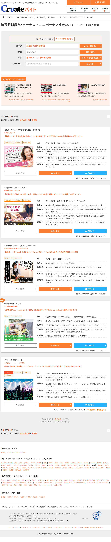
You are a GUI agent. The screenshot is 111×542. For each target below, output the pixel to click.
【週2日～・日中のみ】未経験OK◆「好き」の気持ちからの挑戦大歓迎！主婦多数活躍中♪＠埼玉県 (41, 252)
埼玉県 (22, 497)
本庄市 (9, 465)
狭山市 (31, 465)
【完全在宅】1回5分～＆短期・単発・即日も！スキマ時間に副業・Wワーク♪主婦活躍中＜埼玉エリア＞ (42, 194)
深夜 (20, 485)
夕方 (15, 485)
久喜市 (11, 467)
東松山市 (16, 465)
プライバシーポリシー (49, 527)
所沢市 (99, 463)
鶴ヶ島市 (58, 467)
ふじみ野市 (79, 467)
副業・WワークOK (103, 480)
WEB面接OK (91, 480)
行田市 (93, 463)
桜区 (45, 463)
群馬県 (16, 497)
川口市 (86, 463)
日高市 (65, 467)
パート (50, 485)
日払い (30, 482)
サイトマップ (26, 527)
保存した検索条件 (73, 10)
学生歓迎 (59, 482)
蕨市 (75, 465)
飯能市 (105, 463)
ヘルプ (61, 527)
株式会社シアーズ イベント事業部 (14, 363)
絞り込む (90, 64)
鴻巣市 (44, 465)
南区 (56, 463)
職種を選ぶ (90, 52)
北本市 (17, 467)
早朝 (3, 485)
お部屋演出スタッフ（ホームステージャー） (20, 246)
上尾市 (57, 465)
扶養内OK (72, 480)
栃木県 (9, 497)
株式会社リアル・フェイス (12, 190)
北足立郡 (94, 467)
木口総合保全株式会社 (10, 306)
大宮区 (26, 463)
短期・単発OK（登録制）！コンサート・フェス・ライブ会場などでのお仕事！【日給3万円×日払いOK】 (43, 366)
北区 (20, 463)
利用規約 (36, 527)
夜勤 (35, 485)
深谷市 (51, 465)
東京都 (35, 497)
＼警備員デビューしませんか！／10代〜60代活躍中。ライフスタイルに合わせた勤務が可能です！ (40, 310)
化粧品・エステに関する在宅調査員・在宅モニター (23, 130)
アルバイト (42, 485)
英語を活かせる (8, 482)
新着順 (34, 120)
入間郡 (101, 467)
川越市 (73, 463)
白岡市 (87, 467)
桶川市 (5, 467)
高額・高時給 (11, 480)
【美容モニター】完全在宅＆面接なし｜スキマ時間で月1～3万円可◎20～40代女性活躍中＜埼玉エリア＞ (43, 136)
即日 (60, 480)
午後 (30, 485)
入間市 (88, 465)
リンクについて (14, 527)
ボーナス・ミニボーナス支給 (16, 452)
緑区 (61, 463)
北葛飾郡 (26, 470)
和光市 (100, 465)
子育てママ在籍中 (102, 482)
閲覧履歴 (105, 10)
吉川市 (71, 467)
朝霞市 (3, 452)
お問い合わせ (78, 527)
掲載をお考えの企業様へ (94, 527)
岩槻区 (67, 463)
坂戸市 (44, 467)
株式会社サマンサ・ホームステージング (16, 248)
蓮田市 (38, 467)
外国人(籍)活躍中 (79, 482)
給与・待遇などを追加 (90, 58)
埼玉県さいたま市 (6, 463)
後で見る (95, 10)
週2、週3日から (52, 480)
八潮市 (24, 467)
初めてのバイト (49, 482)
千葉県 (28, 497)
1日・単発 (21, 480)
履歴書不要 (81, 480)
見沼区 (33, 463)
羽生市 (38, 465)
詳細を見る (55, 173)
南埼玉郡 (18, 470)
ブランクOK (91, 482)
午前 (25, 485)
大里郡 (11, 470)
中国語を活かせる (20, 482)
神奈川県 (42, 497)
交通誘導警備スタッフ (12, 303)
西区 (15, 463)
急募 (65, 480)
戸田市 (81, 465)
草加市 (63, 465)
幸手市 (51, 467)
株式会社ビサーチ (9, 133)
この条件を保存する (64, 39)
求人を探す (85, 8)
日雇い (34, 480)
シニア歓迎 (38, 482)
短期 (28, 480)
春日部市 (24, 465)
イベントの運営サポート (13, 360)
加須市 (3, 465)
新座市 (107, 465)
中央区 (39, 463)
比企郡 (108, 467)
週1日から (41, 480)
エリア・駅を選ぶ (90, 46)
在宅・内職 (58, 485)
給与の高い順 (25, 120)
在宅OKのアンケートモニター (15, 188)
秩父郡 (5, 470)
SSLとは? (85, 518)
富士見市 (31, 467)
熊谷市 (80, 463)
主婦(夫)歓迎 (68, 482)
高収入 (3, 480)
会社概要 (68, 527)
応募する (89, 173)
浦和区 (51, 463)
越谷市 (70, 465)
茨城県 (3, 497)
